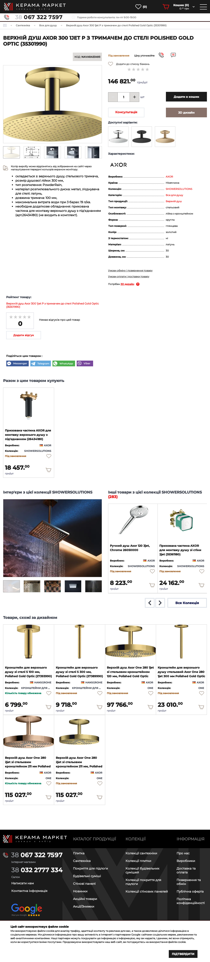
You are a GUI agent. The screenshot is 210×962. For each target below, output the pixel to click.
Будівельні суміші (87, 876)
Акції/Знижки (83, 906)
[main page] (35, 6)
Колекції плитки (138, 861)
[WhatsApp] (63, 364)
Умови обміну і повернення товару (130, 270)
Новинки (80, 891)
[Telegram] (40, 364)
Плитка (78, 853)
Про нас (183, 853)
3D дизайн (127, 284)
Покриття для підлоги (90, 868)
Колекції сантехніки (141, 853)
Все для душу (174, 195)
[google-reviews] (26, 913)
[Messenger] (17, 364)
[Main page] (35, 839)
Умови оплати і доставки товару (128, 276)
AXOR (169, 176)
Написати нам (22, 883)
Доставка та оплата (186, 870)
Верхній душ (174, 201)
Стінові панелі (84, 884)
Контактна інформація (29, 891)
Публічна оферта (190, 891)
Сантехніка (82, 861)
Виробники (186, 861)
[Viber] (85, 364)
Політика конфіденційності (191, 901)
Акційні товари (85, 899)
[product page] (28, 405)
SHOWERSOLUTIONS (179, 188)
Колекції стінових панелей (147, 891)
